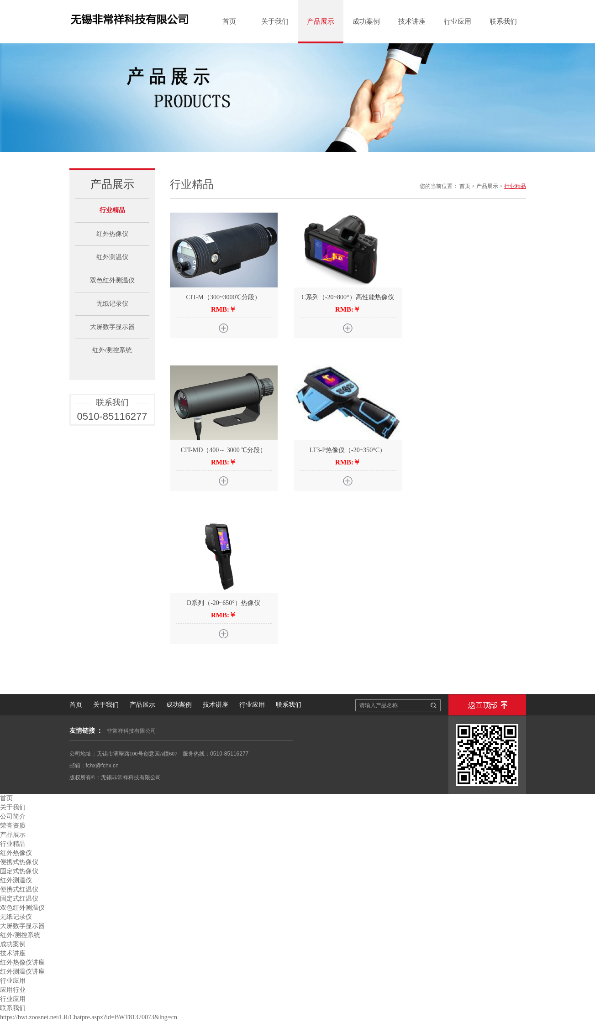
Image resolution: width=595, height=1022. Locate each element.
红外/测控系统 (112, 350)
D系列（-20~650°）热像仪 (223, 603)
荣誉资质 (13, 825)
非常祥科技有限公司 (131, 731)
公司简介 (13, 816)
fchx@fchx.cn (102, 765)
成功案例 (366, 21)
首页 (229, 21)
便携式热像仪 (19, 862)
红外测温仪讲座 (22, 971)
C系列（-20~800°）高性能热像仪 (347, 297)
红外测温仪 (112, 257)
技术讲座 (412, 21)
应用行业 (13, 989)
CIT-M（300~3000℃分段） (223, 297)
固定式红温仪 (19, 898)
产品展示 (320, 21)
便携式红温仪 (19, 889)
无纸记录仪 (112, 303)
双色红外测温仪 (112, 280)
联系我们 (503, 21)
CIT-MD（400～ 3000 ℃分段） (224, 450)
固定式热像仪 (19, 871)
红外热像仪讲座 (22, 962)
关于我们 (275, 21)
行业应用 (457, 21)
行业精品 (112, 210)
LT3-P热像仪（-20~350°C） (348, 450)
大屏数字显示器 (112, 326)
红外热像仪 (112, 233)
